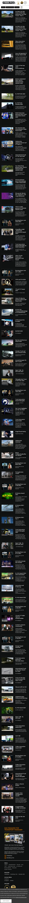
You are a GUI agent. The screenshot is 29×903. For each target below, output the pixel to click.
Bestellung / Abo (10, 857)
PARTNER (6, 883)
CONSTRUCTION (11, 866)
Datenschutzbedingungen (21, 897)
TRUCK (3, 7)
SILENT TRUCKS (8, 869)
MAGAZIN (14, 867)
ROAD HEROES (7, 867)
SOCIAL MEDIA (8, 877)
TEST (5, 866)
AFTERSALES (19, 866)
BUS (22, 864)
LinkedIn (11, 880)
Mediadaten (9, 855)
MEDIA (6, 863)
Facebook (6, 879)
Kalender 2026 (22, 874)
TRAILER (17, 7)
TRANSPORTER (10, 7)
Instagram (6, 880)
